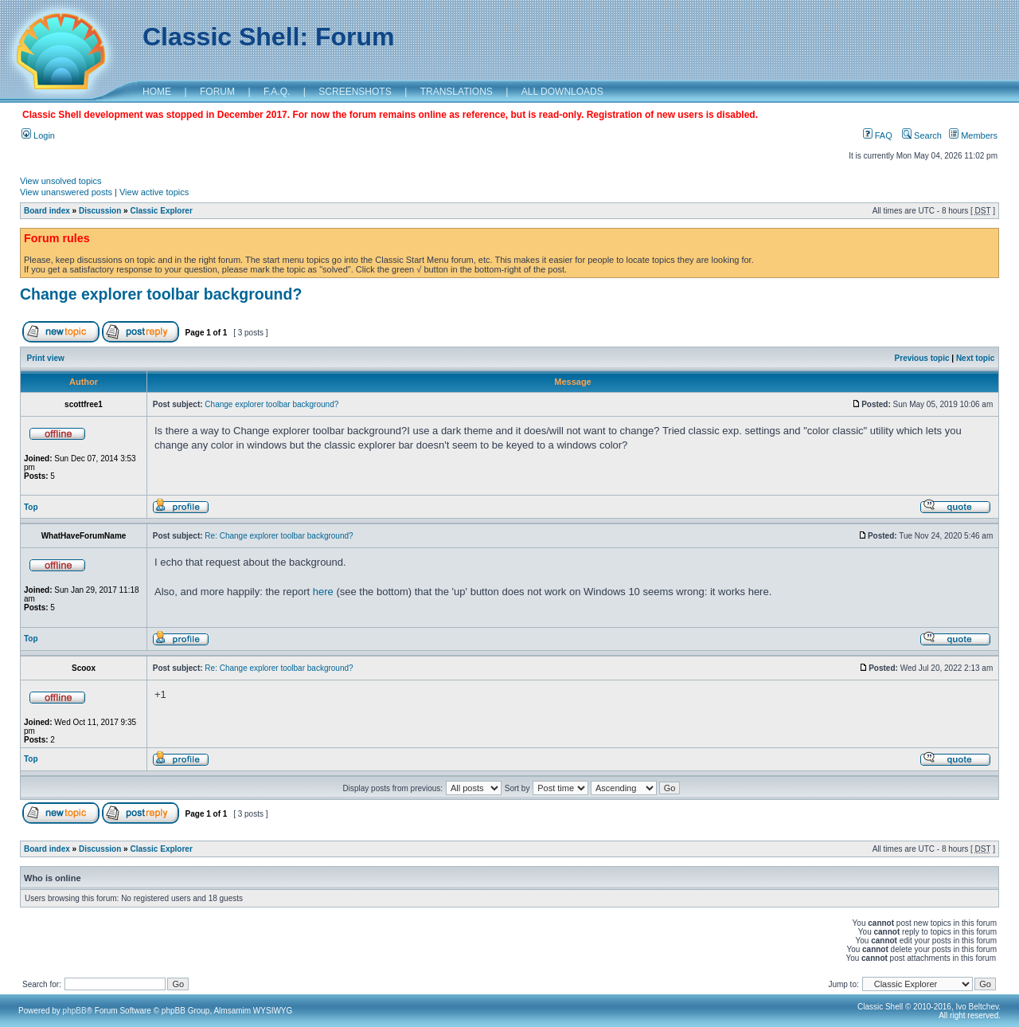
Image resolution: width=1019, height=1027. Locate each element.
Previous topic (922, 358)
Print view (45, 358)
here (323, 592)
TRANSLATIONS (456, 91)
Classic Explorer (161, 210)
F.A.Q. (277, 91)
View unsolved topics (61, 181)
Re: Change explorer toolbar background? (279, 535)
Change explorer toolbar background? (161, 294)
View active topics (154, 192)
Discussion (100, 210)
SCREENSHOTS (354, 91)
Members (973, 135)
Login (38, 135)
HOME (157, 91)
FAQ (877, 135)
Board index (47, 210)
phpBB (75, 1010)
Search (922, 135)
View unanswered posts (66, 192)
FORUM (217, 91)
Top (31, 507)
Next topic (975, 358)
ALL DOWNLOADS (562, 91)
